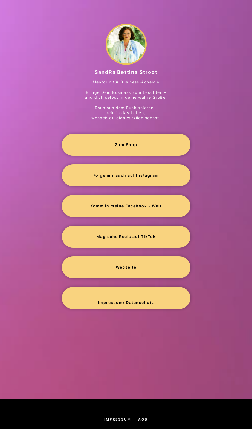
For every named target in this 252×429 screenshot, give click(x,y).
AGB (142, 419)
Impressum (117, 419)
